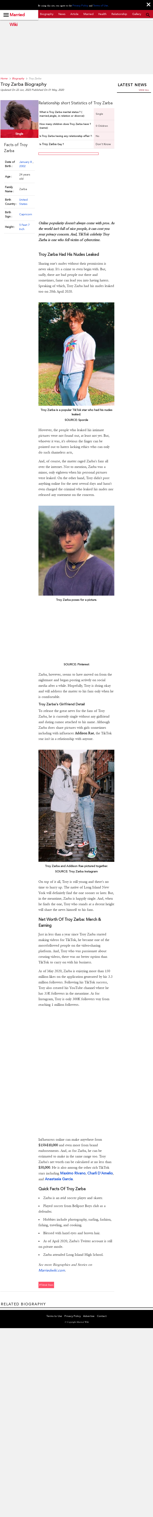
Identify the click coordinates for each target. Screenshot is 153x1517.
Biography (46, 14)
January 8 (26, 160)
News (61, 14)
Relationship (119, 14)
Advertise (89, 1308)
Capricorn (25, 213)
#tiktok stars (46, 1277)
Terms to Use (54, 1308)
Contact (102, 1308)
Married (89, 14)
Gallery (136, 14)
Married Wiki (17, 16)
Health (102, 14)
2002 (22, 164)
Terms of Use (100, 5)
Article (74, 14)
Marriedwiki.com (51, 1263)
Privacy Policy (81, 5)
